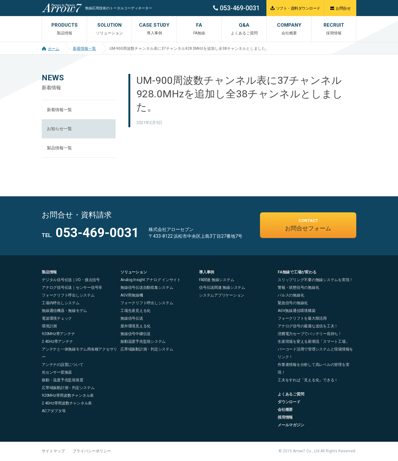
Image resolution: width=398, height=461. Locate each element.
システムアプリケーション (221, 295)
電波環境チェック (57, 318)
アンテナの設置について (62, 364)
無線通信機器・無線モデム (64, 310)
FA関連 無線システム (216, 280)
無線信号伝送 (131, 318)
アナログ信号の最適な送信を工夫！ (308, 326)
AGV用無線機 (131, 295)
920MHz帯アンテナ (58, 334)
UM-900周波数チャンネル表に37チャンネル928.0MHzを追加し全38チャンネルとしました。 (189, 48)
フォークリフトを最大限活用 (302, 318)
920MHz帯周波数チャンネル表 (68, 395)
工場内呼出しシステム (61, 303)
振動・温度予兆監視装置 (62, 380)
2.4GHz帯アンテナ (57, 341)
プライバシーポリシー (92, 451)
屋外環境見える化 (135, 326)
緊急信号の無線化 (293, 303)
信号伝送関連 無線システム (222, 287)
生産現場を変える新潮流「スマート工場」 (313, 341)
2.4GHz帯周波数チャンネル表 (67, 403)
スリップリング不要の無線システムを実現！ (315, 280)
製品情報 (49, 272)
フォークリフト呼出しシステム (68, 295)
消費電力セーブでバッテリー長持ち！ (310, 334)
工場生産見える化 (135, 310)
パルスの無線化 (291, 295)
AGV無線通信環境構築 (296, 310)
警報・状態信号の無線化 (298, 287)
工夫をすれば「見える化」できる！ (308, 380)
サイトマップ (53, 451)
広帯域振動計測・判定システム (68, 388)
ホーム (50, 49)
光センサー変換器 (57, 372)
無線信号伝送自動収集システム (146, 287)
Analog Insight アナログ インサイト (150, 280)
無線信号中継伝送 (135, 334)
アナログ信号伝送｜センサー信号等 (72, 287)
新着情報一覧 (84, 48)
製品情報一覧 (59, 148)
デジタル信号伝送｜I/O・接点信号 (71, 280)
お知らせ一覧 (59, 128)
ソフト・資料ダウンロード (295, 8)
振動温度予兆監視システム (143, 341)
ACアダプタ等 (53, 411)
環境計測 (49, 326)
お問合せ (340, 8)
